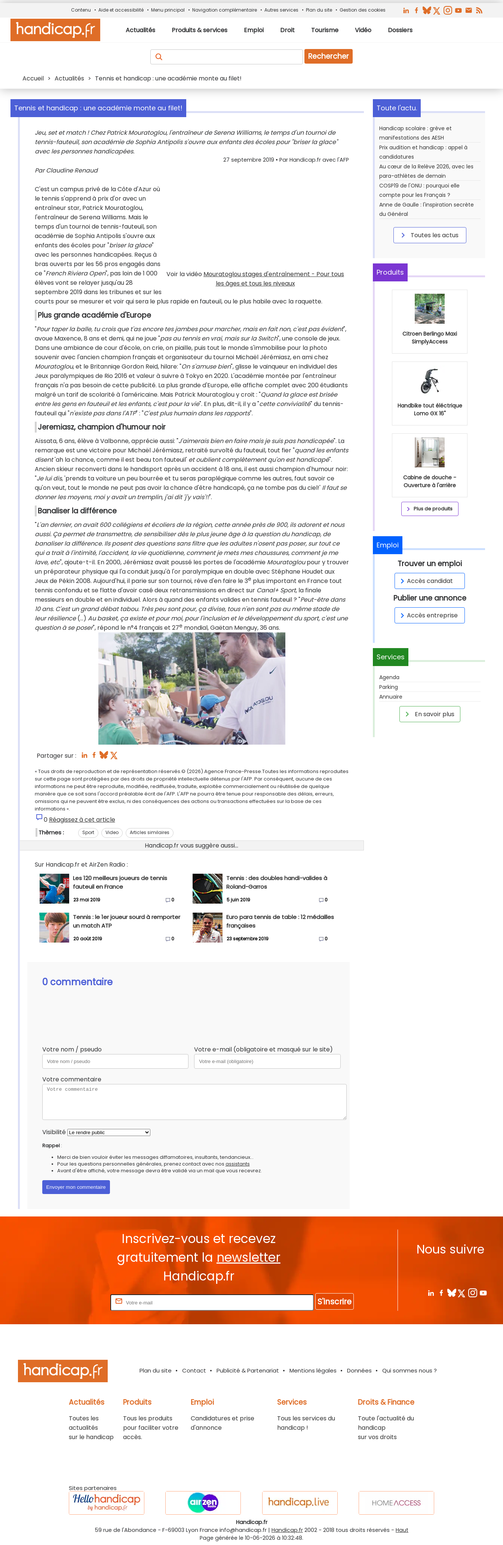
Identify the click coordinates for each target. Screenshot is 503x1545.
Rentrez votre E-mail (78, 1302)
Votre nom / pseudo (72, 1049)
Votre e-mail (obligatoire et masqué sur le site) (263, 1049)
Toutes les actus (428, 234)
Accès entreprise (428, 615)
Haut (402, 1530)
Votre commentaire (71, 1079)
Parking (388, 687)
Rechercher (328, 56)
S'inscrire (335, 1301)
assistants (238, 1164)
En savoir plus (428, 713)
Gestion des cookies (363, 10)
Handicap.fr (287, 1530)
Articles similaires (149, 832)
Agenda (389, 677)
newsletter (248, 1257)
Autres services (281, 10)
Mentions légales (313, 1370)
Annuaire (390, 696)
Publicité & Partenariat (248, 1370)
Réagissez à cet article (82, 819)
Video (112, 832)
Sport (88, 832)
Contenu (81, 10)
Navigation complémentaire (224, 10)
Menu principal (168, 10)
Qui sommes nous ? (409, 1370)
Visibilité (54, 1132)
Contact (194, 1370)
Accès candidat (425, 581)
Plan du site (319, 10)
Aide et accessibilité (121, 10)
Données (359, 1370)
